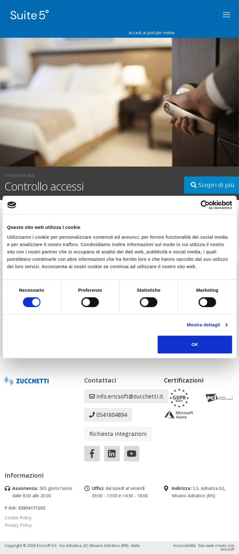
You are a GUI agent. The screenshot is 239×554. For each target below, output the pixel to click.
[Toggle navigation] (226, 15)
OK (194, 344)
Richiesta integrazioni (118, 433)
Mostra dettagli (203, 324)
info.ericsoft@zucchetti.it (126, 396)
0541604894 (108, 414)
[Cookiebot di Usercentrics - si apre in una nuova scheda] (205, 205)
